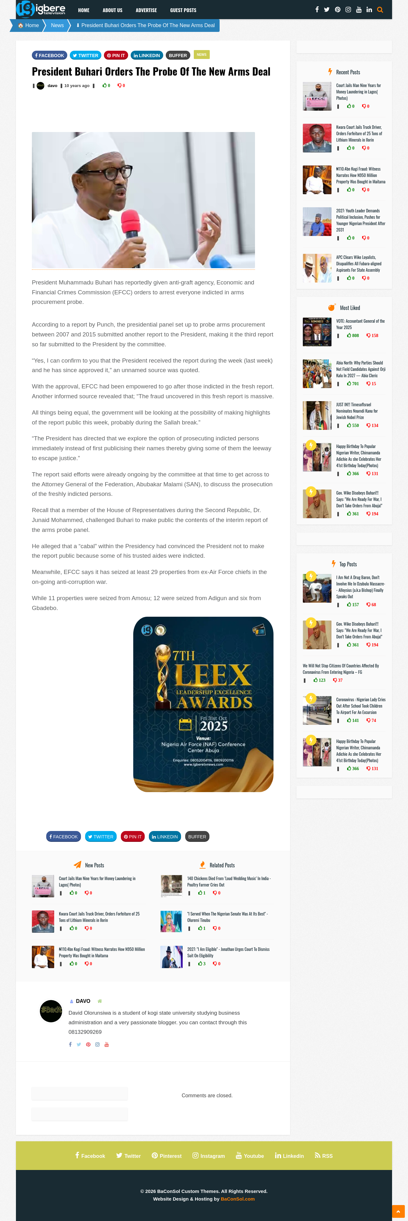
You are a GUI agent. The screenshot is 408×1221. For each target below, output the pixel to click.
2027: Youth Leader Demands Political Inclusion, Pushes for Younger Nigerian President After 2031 (360, 220)
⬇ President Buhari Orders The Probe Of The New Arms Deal (145, 25)
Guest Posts (183, 9)
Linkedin (147, 55)
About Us (112, 9)
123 (321, 680)
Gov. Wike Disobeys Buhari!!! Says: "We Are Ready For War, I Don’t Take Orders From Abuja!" (359, 499)
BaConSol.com (238, 1199)
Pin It (116, 55)
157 (355, 604)
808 (355, 335)
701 (355, 383)
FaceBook (49, 55)
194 (374, 513)
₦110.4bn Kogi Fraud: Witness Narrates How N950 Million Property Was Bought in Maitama (102, 952)
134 (374, 425)
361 (355, 513)
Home (83, 9)
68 (373, 604)
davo (52, 85)
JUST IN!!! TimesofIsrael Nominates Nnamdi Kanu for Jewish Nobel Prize (357, 410)
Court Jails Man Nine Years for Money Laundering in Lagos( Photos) (358, 91)
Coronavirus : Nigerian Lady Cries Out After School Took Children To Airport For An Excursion (361, 705)
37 (340, 680)
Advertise (146, 9)
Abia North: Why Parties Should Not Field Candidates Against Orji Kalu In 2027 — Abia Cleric (361, 369)
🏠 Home (28, 25)
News (57, 25)
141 (355, 720)
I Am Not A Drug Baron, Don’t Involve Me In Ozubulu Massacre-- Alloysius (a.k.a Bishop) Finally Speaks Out (360, 586)
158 (374, 335)
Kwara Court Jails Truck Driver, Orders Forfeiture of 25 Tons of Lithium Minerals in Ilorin (99, 916)
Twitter (85, 55)
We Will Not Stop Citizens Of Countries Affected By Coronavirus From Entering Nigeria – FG (341, 668)
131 (374, 473)
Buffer (178, 55)
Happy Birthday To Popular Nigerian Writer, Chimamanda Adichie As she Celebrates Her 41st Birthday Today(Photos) (358, 455)
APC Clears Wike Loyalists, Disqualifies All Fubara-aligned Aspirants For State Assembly (359, 263)
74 (373, 720)
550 (355, 425)
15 (373, 383)
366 (355, 473)
